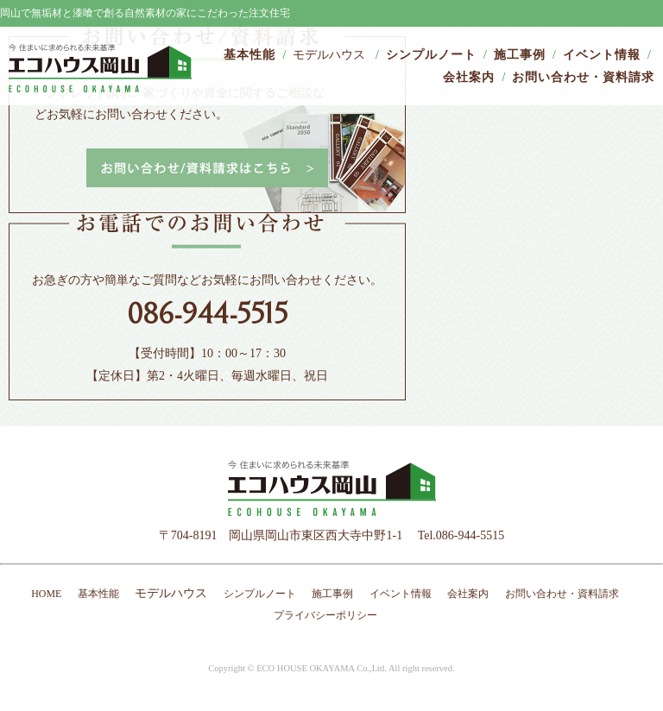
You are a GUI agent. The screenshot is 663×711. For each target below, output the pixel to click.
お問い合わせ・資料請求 (583, 77)
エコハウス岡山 (100, 68)
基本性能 (249, 54)
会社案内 (469, 77)
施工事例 (520, 54)
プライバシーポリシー (325, 615)
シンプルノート (431, 54)
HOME (46, 594)
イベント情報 (602, 54)
